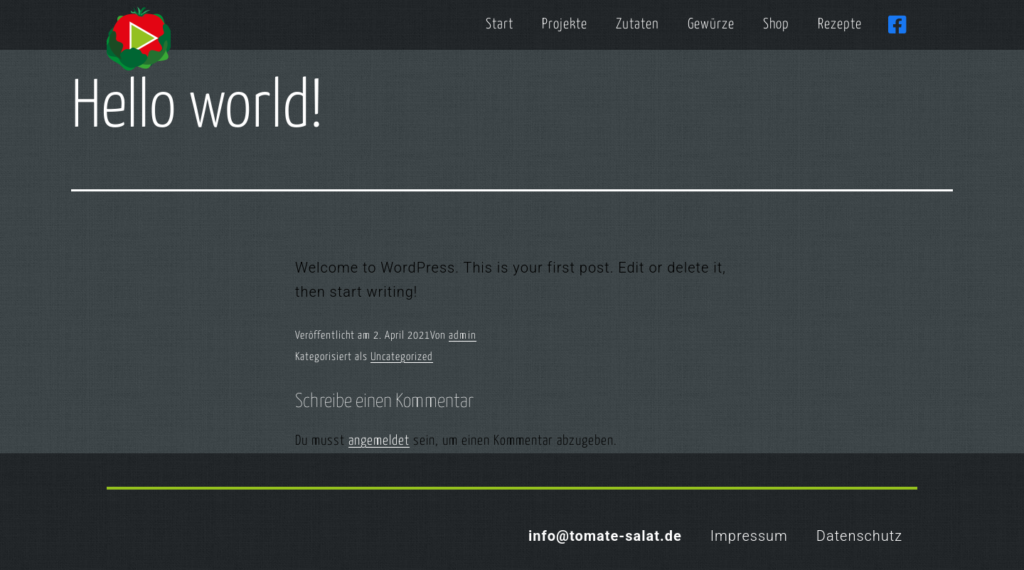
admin (462, 335)
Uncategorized (401, 357)
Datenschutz (859, 535)
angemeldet (379, 441)
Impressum (749, 535)
